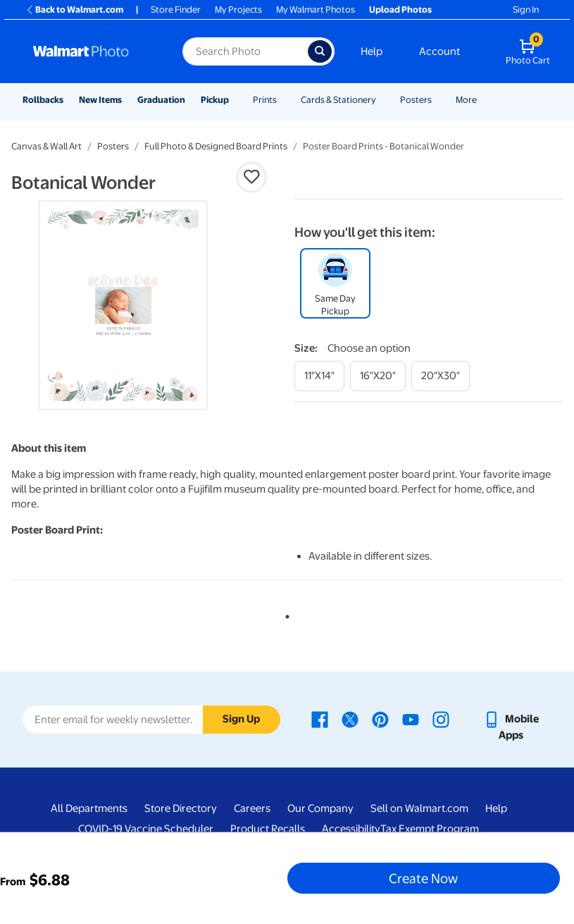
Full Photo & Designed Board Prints (215, 146)
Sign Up (241, 719)
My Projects (238, 9)
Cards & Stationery (338, 99)
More (466, 99)
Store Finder (176, 9)
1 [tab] (284, 614)
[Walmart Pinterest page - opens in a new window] (380, 719)
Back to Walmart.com (74, 9)
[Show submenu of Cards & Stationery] (382, 99)
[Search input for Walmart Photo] (244, 51)
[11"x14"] (319, 376)
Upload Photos (400, 9)
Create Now (423, 878)
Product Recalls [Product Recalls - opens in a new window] (267, 829)
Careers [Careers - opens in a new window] (252, 808)
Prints (265, 99)
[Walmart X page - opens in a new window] (350, 719)
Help (371, 51)
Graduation (161, 99)
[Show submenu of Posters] (438, 99)
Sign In (526, 9)
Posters (416, 99)
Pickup (215, 99)
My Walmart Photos (315, 9)
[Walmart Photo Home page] (92, 51)
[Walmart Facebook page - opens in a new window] (319, 719)
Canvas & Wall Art (46, 146)
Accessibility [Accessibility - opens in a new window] (351, 829)
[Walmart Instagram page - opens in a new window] (440, 719)
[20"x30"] (440, 376)
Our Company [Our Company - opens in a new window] (320, 808)
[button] (251, 177)
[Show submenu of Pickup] (235, 99)
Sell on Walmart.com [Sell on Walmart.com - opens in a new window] (419, 808)
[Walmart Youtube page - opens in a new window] (410, 719)
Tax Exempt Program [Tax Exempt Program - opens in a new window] (429, 829)
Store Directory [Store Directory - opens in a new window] (180, 808)
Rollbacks (43, 99)
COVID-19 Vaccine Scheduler (145, 829)
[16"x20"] (378, 376)
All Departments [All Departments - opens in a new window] (89, 808)
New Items (100, 99)
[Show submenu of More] (483, 99)
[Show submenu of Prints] (283, 99)
